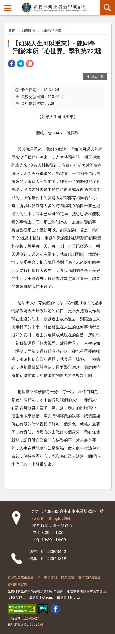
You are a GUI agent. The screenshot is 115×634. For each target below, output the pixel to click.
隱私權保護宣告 (89, 577)
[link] (11, 64)
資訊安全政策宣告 (21, 577)
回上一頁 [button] (97, 76)
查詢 (107, 7)
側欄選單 (7, 8)
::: (4, 4)
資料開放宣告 (17, 584)
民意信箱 (67, 577)
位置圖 (38, 518)
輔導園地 (28, 31)
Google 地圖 (59, 518)
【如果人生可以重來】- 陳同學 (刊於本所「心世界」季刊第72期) (56, 47)
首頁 (11, 31)
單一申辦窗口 (47, 577)
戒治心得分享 (51, 31)
